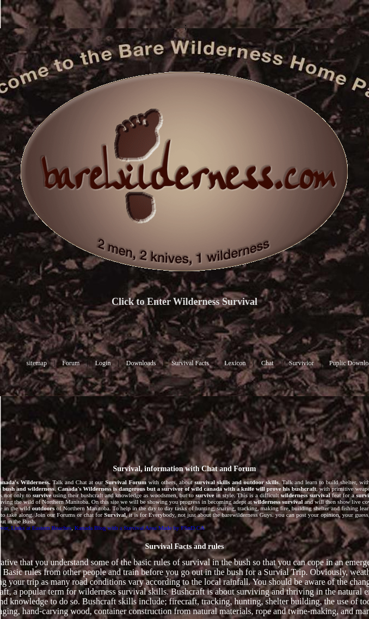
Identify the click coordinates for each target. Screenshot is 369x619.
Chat (267, 363)
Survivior (301, 363)
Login (103, 363)
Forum (70, 363)
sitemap (37, 363)
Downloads (141, 363)
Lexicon (234, 363)
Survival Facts (190, 363)
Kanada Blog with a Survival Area (116, 527)
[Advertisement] (185, 421)
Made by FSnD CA (181, 527)
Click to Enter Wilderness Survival (184, 301)
